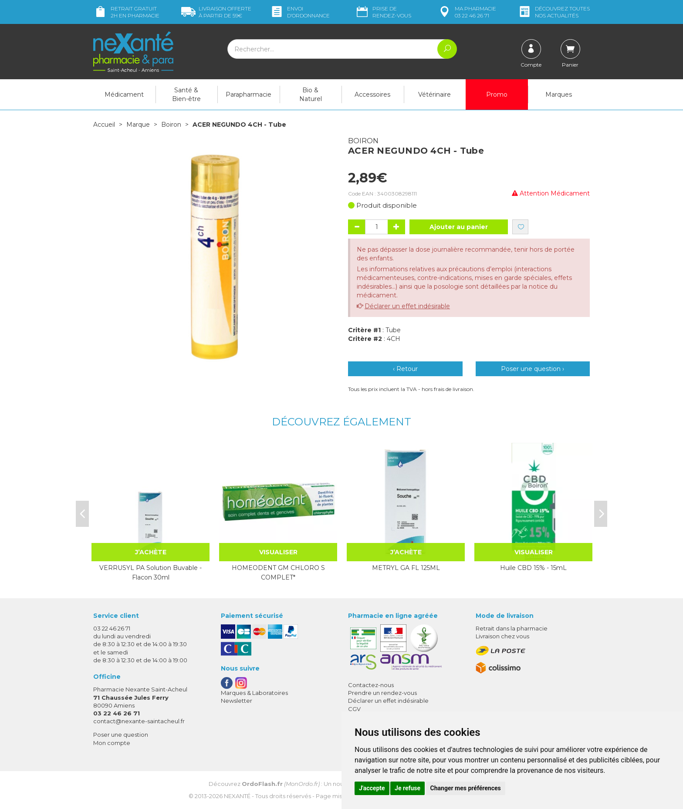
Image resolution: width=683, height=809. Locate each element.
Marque (138, 124)
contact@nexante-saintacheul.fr (139, 721)
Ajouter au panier (458, 227)
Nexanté (237, 795)
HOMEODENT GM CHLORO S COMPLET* (278, 572)
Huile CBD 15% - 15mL (533, 568)
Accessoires (372, 94)
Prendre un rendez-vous (382, 692)
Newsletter (236, 700)
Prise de (383, 12)
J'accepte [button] (372, 788)
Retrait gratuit (126, 12)
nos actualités (553, 12)
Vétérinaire (434, 94)
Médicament (124, 94)
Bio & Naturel (310, 94)
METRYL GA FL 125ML (406, 568)
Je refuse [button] (407, 788)
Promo (496, 94)
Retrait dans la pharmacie (512, 628)
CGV (354, 708)
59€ (216, 12)
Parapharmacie (248, 94)
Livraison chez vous (502, 636)
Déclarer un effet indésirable (407, 306)
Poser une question (120, 734)
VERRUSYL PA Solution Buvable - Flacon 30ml (150, 572)
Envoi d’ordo (300, 12)
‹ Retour (405, 369)
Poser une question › (532, 369)
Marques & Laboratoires (254, 692)
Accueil (104, 124)
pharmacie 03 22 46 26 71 (466, 12)
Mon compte (111, 742)
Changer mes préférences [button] (465, 788)
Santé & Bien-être (186, 94)
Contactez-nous (371, 684)
